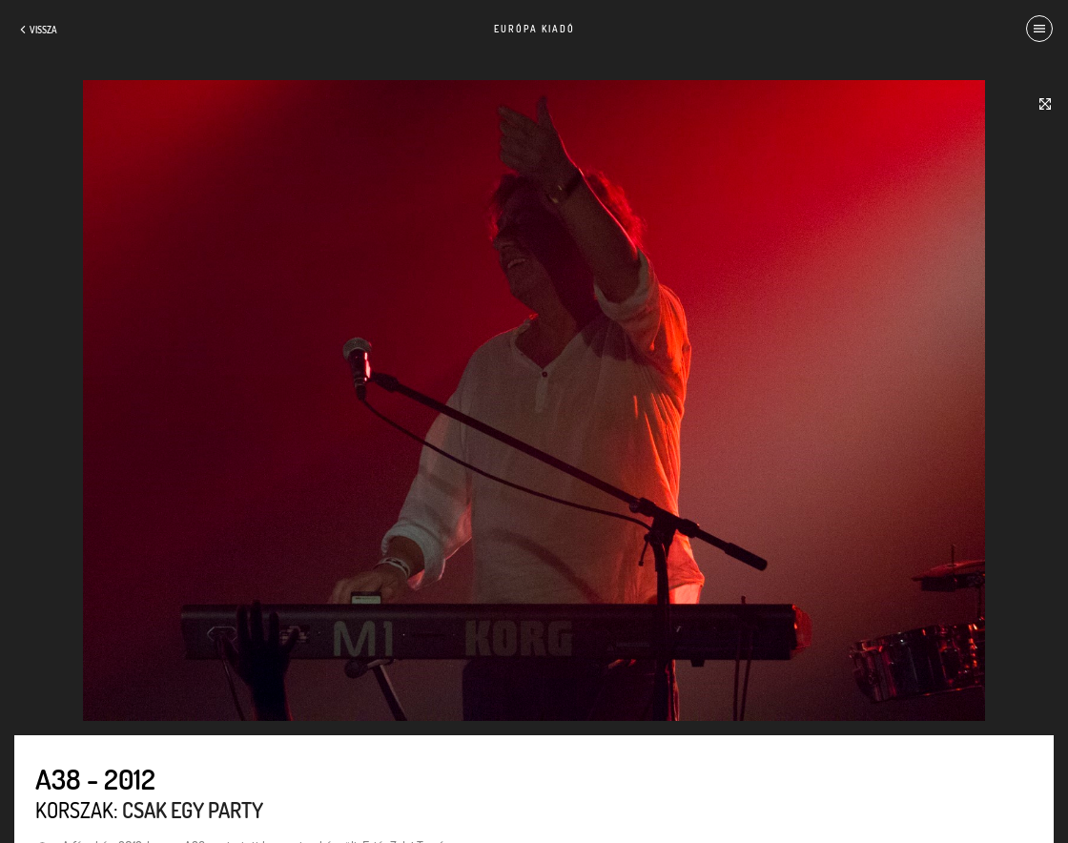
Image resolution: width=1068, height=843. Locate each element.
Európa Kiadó (534, 28)
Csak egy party (192, 809)
